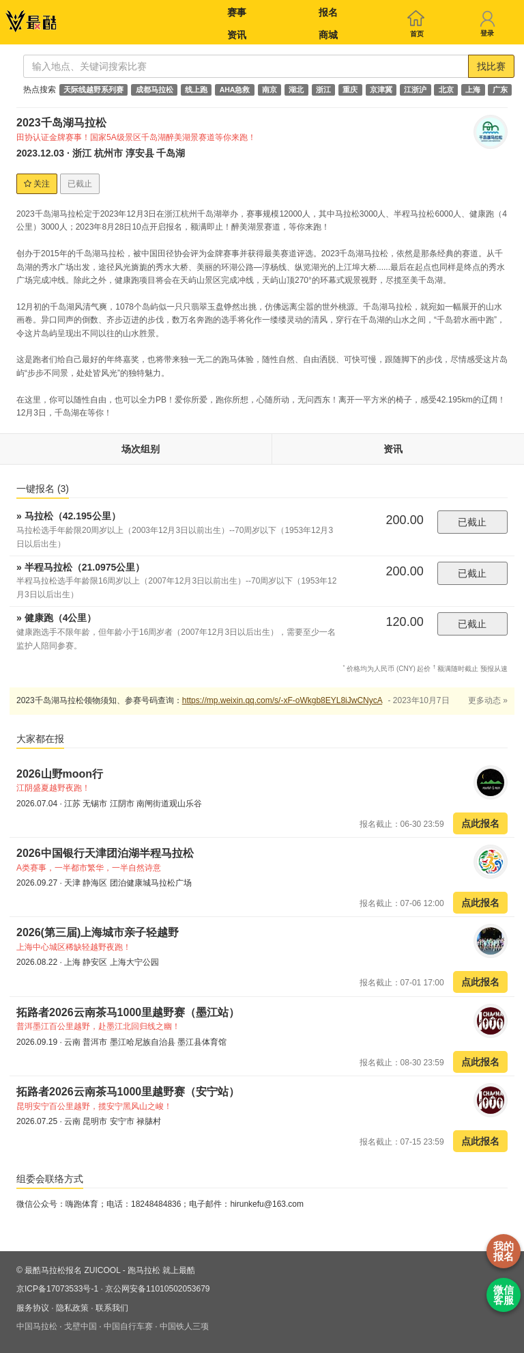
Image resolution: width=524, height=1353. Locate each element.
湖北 (296, 89)
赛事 (236, 12)
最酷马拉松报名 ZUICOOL (72, 1270)
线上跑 (196, 89)
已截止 (472, 522)
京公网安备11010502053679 (157, 1289)
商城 (328, 34)
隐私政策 (72, 1308)
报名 (328, 12)
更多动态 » (488, 700)
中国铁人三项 (184, 1326)
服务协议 (32, 1308)
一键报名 (42, 488)
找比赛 (491, 66)
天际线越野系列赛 (93, 89)
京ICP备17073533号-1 (57, 1289)
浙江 (323, 89)
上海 (472, 89)
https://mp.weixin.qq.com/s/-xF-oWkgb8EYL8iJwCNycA (282, 700)
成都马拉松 (154, 89)
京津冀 (381, 89)
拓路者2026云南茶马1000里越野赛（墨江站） (127, 1012)
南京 (269, 89)
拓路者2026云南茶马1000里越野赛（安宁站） (127, 1091)
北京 (446, 89)
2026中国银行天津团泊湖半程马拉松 (105, 853)
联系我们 (112, 1308)
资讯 (236, 34)
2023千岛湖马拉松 (61, 122)
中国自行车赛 (128, 1326)
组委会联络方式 (49, 1178)
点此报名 (480, 823)
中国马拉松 (36, 1326)
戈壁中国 (80, 1326)
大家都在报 (40, 738)
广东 (500, 89)
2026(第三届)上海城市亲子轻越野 (97, 932)
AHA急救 (235, 89)
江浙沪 (415, 89)
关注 (37, 184)
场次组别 (140, 448)
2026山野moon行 (59, 774)
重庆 (350, 89)
